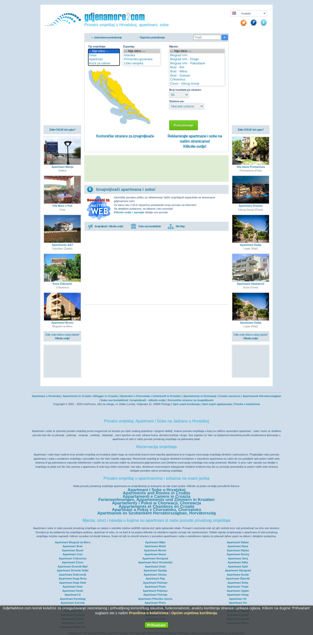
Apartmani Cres (73, 554)
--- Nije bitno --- (141, 51)
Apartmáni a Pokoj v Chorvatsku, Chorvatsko (156, 509)
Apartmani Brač (73, 546)
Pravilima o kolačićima (148, 613)
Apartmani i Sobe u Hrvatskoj (156, 490)
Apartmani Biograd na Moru (72, 542)
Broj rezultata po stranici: (185, 89)
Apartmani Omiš (155, 566)
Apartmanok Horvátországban (262, 396)
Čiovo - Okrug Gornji (197, 84)
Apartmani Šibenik (238, 578)
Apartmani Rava (238, 546)
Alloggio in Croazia (105, 396)
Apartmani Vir (238, 598)
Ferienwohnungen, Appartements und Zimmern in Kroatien (156, 499)
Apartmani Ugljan (238, 590)
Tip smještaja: (97, 46)
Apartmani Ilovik (72, 590)
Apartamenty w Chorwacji (199, 396)
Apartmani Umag (238, 594)
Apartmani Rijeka (238, 550)
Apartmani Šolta (238, 582)
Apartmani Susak (238, 574)
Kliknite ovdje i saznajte (129, 212)
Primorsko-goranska (141, 59)
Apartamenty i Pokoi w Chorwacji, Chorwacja (156, 503)
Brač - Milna (197, 71)
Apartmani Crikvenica (72, 558)
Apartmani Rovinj (238, 554)
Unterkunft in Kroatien (167, 396)
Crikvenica (197, 80)
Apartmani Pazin (155, 586)
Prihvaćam (156, 625)
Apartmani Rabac (238, 542)
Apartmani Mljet (155, 542)
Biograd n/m (197, 55)
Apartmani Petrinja (155, 594)
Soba (104, 55)
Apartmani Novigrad (155, 558)
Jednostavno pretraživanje (108, 37)
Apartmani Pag (155, 578)
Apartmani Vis (238, 602)
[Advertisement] (156, 168)
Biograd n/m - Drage (197, 59)
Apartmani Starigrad (238, 570)
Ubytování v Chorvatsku (135, 396)
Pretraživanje (183, 125)
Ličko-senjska (141, 63)
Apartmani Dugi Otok (72, 582)
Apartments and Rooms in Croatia (156, 493)
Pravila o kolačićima (247, 404)
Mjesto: (174, 46)
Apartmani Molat (155, 546)
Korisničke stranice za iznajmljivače (125, 136)
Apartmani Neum (155, 554)
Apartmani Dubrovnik (72, 574)
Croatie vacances (229, 396)
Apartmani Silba (238, 562)
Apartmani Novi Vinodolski (155, 562)
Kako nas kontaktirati (145, 226)
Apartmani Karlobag (72, 598)
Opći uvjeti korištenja (186, 404)
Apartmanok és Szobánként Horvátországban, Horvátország (156, 513)
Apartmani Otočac (155, 574)
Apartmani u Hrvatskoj (46, 396)
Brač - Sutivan (197, 76)
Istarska (141, 55)
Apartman (104, 59)
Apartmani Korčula (73, 602)
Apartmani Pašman (155, 582)
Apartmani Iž (73, 594)
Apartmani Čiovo (72, 562)
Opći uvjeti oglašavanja (217, 404)
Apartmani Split (238, 566)
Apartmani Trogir (238, 586)
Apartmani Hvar (73, 586)
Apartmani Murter (155, 550)
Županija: (129, 46)
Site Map (176, 226)
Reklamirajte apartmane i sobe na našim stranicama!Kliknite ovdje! (195, 141)
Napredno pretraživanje (152, 37)
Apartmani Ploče (155, 602)
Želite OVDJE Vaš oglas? (62, 130)
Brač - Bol (197, 67)
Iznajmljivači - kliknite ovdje (148, 400)
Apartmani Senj (238, 558)
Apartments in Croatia (77, 396)
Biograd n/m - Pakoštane (197, 63)
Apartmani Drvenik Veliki (72, 570)
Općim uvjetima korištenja (194, 613)
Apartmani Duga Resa (73, 578)
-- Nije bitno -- (104, 51)
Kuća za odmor (104, 63)
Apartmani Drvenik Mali (73, 566)
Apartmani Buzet (72, 550)
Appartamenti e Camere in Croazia (156, 496)
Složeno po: (176, 101)
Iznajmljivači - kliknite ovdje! (105, 226)
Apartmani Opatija (155, 570)
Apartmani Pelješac (155, 590)
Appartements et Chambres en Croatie (156, 506)
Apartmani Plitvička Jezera (155, 598)
